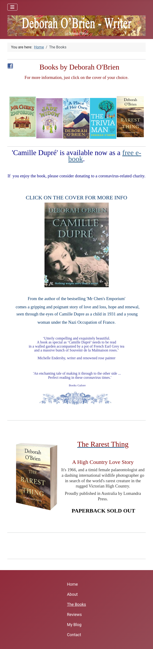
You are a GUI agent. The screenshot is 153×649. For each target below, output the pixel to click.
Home (72, 584)
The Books (76, 604)
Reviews (74, 614)
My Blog (74, 624)
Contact (74, 634)
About (72, 594)
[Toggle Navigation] (12, 7)
